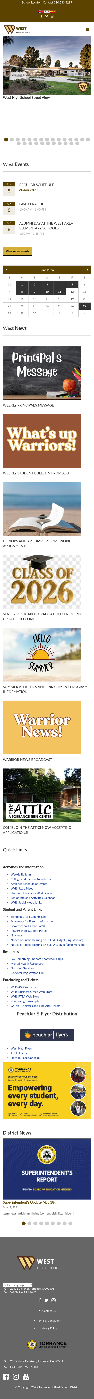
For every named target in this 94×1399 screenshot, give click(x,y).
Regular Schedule (36, 185)
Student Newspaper (31, 893)
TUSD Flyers (19, 1053)
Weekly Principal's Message (28, 405)
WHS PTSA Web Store (25, 996)
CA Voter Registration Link (27, 973)
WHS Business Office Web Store (31, 991)
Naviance (17, 935)
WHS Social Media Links (26, 902)
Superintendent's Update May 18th (30, 1202)
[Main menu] (87, 29)
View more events (17, 251)
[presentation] (6, 139)
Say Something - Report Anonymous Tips (37, 959)
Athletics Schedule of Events (29, 883)
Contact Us (49, 1310)
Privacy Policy (49, 1328)
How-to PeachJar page (25, 1057)
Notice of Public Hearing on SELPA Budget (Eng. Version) (47, 940)
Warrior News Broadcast (27, 759)
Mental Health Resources (27, 963)
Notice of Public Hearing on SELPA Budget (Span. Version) (47, 944)
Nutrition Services (22, 968)
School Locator (31, 2)
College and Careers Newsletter (31, 879)
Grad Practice (32, 204)
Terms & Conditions (49, 1320)
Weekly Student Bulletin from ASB (36, 473)
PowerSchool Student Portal (29, 930)
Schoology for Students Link (28, 916)
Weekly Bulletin (21, 874)
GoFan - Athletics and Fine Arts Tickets (35, 1005)
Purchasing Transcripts (25, 1001)
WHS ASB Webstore (24, 987)
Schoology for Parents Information (33, 921)
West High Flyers (22, 1048)
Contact (48, 2)
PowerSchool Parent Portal (28, 926)
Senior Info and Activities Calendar (33, 897)
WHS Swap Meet (22, 888)
